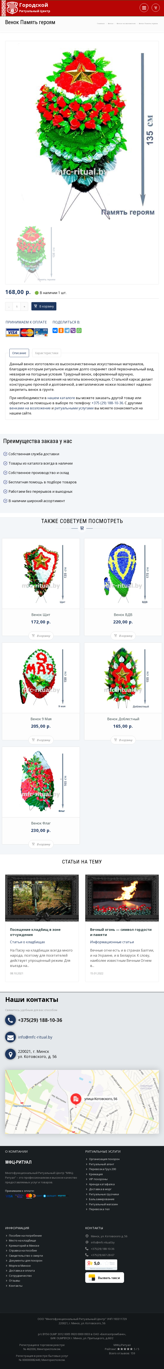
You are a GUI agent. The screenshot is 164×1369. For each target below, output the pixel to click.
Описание (19, 353)
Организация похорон (104, 1159)
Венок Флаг (41, 823)
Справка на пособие (23, 1250)
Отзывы (14, 1280)
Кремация (96, 1174)
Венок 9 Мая (41, 719)
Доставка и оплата (22, 1270)
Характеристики (46, 353)
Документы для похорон (25, 1260)
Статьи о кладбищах (27, 942)
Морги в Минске (20, 1266)
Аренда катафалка (102, 1184)
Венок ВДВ (123, 614)
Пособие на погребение (25, 1235)
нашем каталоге (61, 397)
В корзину (44, 306)
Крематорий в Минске (24, 1245)
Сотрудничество (20, 1276)
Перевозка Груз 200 (102, 1169)
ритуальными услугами (74, 408)
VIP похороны (98, 1179)
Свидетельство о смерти (26, 1255)
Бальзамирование (101, 1199)
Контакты (15, 1286)
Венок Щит (40, 614)
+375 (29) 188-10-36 (107, 403)
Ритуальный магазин (103, 1204)
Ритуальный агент (101, 1164)
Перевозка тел (99, 1209)
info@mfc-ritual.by (35, 1037)
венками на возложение (30, 408)
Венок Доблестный (123, 719)
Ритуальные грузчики (104, 1194)
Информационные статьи (112, 942)
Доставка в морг (100, 1189)
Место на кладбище (22, 1240)
